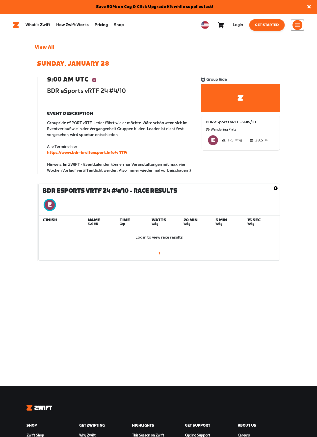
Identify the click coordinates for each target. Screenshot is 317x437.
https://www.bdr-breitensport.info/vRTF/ (87, 152)
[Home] (16, 25)
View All (44, 47)
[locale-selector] (205, 25)
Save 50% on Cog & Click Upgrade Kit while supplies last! (154, 6)
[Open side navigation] (297, 25)
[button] (309, 7)
